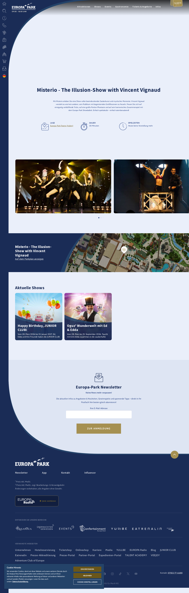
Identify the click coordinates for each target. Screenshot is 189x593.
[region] (54, 576)
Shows (97, 6)
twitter (128, 579)
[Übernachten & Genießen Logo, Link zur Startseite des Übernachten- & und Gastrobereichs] (45, 534)
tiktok (120, 579)
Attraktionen (83, 6)
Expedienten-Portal (110, 560)
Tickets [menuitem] (177, 4)
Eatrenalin (21, 560)
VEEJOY (155, 560)
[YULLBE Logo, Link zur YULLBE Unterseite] (119, 534)
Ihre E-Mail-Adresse (99, 413)
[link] (174, 460)
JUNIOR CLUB (168, 555)
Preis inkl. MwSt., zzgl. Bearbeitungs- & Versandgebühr (40, 490)
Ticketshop (65, 555)
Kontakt (65, 477)
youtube (136, 579)
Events (108, 6)
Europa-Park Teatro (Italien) (61, 131)
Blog (153, 555)
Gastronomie (121, 6)
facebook (104, 579)
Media (108, 555)
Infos (158, 6)
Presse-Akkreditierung (43, 560)
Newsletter (21, 477)
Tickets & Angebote (142, 6)
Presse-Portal (67, 560)
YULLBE (121, 555)
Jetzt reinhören (48, 506)
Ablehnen (87, 575)
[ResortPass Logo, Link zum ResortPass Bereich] (170, 534)
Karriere (97, 555)
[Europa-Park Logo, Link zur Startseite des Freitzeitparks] (23, 5)
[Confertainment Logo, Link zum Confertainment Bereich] (92, 534)
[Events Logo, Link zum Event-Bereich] (67, 534)
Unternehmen (23, 555)
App (44, 477)
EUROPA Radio (138, 555)
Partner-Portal (87, 560)
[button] (4, 3)
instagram (112, 579)
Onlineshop (82, 555)
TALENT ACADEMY (136, 560)
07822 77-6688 (175, 578)
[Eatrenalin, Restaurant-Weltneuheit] (147, 534)
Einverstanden (87, 569)
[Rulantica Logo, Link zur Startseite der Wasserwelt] (23, 534)
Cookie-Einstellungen (87, 582)
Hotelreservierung (45, 555)
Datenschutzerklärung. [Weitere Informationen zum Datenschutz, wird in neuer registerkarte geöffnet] (20, 581)
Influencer (90, 477)
